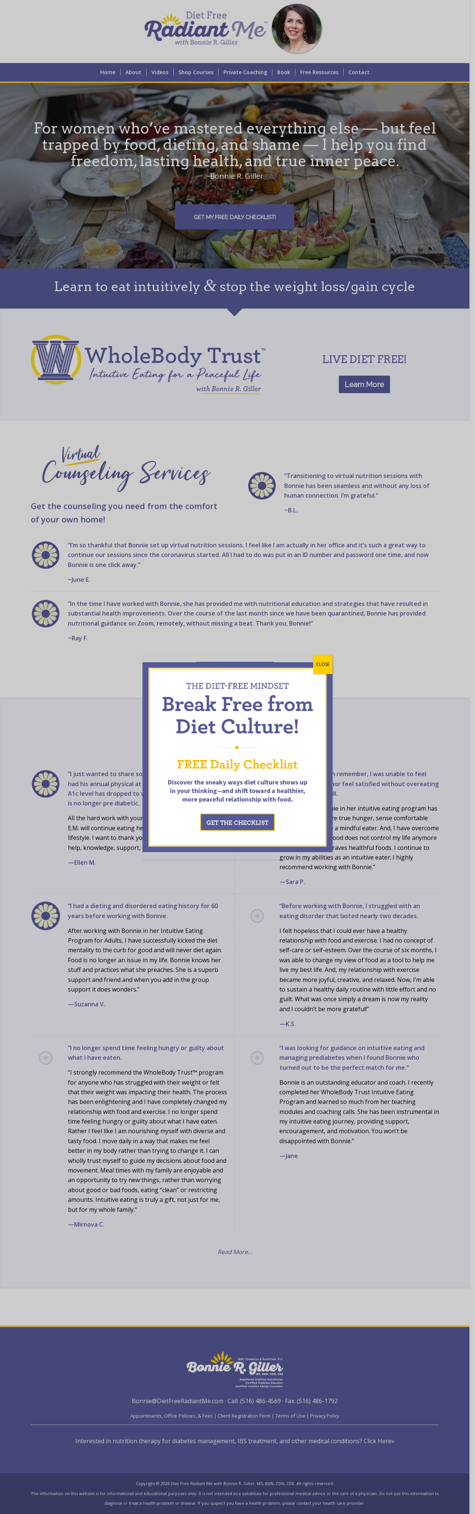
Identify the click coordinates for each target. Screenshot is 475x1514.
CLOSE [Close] (323, 664)
